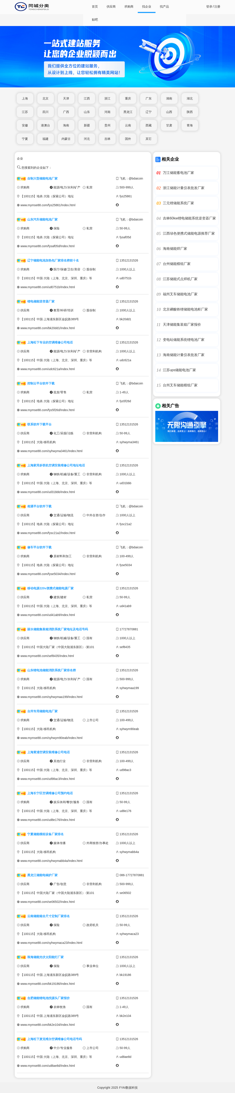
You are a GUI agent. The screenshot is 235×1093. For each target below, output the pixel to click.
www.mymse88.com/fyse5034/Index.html (47, 574)
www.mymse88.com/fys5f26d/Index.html (47, 410)
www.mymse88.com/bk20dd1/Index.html (47, 328)
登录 (209, 6)
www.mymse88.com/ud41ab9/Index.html (47, 615)
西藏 (149, 125)
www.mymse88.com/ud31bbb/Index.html (47, 492)
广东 (149, 98)
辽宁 (149, 112)
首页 (95, 6)
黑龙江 (128, 112)
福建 (45, 139)
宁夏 (25, 139)
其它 (149, 139)
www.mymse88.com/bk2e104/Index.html (47, 1024)
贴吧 (95, 19)
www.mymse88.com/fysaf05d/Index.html (47, 246)
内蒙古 (66, 139)
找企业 (146, 6)
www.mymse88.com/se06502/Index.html (47, 901)
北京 (45, 98)
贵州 (107, 125)
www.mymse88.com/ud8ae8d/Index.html (47, 1065)
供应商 (111, 6)
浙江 (107, 98)
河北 (87, 139)
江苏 (25, 112)
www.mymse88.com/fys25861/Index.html (47, 205)
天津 (66, 98)
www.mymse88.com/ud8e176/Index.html (47, 820)
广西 (66, 112)
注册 (217, 6)
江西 (87, 98)
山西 (169, 112)
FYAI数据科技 (128, 1087)
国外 (128, 139)
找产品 (164, 6)
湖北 (190, 98)
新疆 (87, 125)
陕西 (190, 112)
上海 (25, 98)
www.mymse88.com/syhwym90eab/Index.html (51, 738)
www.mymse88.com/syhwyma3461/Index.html (51, 451)
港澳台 (45, 125)
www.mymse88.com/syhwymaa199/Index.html (51, 697)
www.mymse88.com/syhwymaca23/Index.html (51, 942)
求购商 (128, 6)
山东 (87, 112)
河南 (107, 112)
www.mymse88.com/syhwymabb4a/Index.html (51, 861)
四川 (45, 112)
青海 (190, 125)
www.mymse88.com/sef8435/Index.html (47, 656)
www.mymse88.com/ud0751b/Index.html (47, 287)
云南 (128, 125)
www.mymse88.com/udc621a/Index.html (47, 369)
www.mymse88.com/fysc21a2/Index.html (47, 533)
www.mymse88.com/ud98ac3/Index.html (47, 779)
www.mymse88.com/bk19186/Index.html (47, 983)
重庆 (128, 98)
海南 (66, 125)
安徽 (25, 125)
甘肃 (169, 125)
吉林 (107, 139)
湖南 (169, 98)
